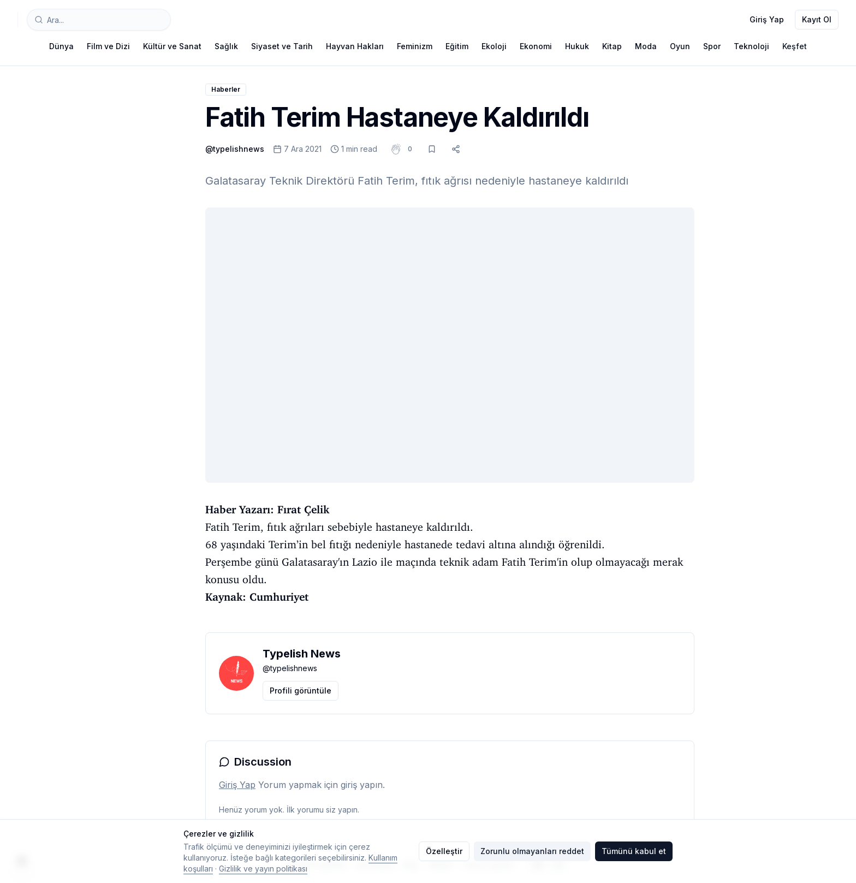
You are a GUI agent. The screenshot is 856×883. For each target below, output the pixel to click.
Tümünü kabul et (634, 851)
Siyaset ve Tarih (282, 46)
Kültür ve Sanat (172, 46)
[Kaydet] (432, 149)
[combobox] (99, 20)
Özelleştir (444, 851)
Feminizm (414, 46)
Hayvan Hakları (355, 46)
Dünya (61, 46)
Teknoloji (751, 46)
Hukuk (577, 46)
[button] (410, 149)
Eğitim (456, 46)
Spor (712, 46)
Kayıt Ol (816, 19)
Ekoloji (494, 46)
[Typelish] (17, 19)
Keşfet (794, 46)
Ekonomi (536, 46)
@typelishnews (234, 148)
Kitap (612, 46)
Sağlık (226, 46)
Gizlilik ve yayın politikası (263, 868)
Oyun (680, 46)
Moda (646, 46)
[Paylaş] (456, 149)
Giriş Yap (767, 19)
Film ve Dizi (108, 46)
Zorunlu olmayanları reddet (532, 851)
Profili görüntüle (300, 690)
